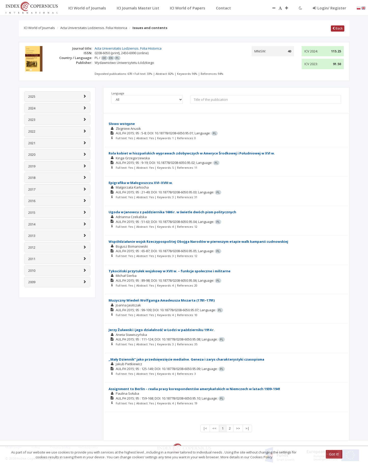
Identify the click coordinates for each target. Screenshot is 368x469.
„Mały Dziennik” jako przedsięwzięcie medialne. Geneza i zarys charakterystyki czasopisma (186, 359)
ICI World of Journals (39, 27)
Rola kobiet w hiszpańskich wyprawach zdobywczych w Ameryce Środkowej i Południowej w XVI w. (192, 153)
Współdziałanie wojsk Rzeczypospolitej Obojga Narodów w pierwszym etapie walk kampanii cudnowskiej (198, 241)
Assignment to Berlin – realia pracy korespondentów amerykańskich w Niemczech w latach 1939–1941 (194, 389)
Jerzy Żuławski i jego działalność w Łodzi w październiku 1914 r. (162, 330)
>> (238, 428)
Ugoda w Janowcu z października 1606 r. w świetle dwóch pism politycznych (172, 212)
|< (205, 428)
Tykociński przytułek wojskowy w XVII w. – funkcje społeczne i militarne (169, 271)
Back (337, 28)
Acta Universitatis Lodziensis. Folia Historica (93, 27)
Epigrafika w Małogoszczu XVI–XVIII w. (141, 182)
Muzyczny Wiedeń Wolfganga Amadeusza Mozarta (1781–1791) (162, 300)
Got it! (334, 454)
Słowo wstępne (122, 123)
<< (214, 428)
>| (247, 428)
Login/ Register (329, 7)
